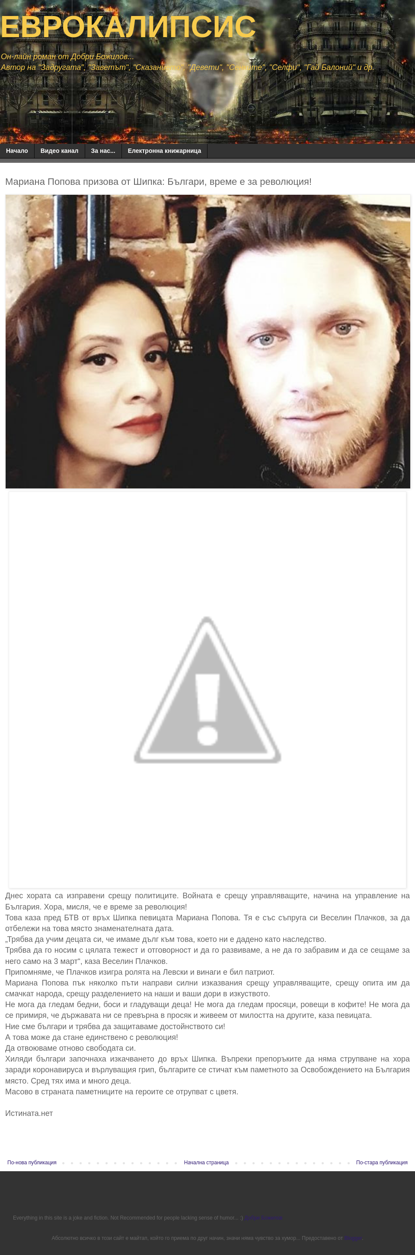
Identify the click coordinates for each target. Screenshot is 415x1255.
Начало (17, 150)
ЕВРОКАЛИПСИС (128, 27)
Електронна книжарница (164, 150)
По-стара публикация (382, 1163)
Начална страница (206, 1163)
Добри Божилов (264, 1218)
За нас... (103, 150)
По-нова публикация (32, 1163)
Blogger (353, 1238)
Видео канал (60, 150)
